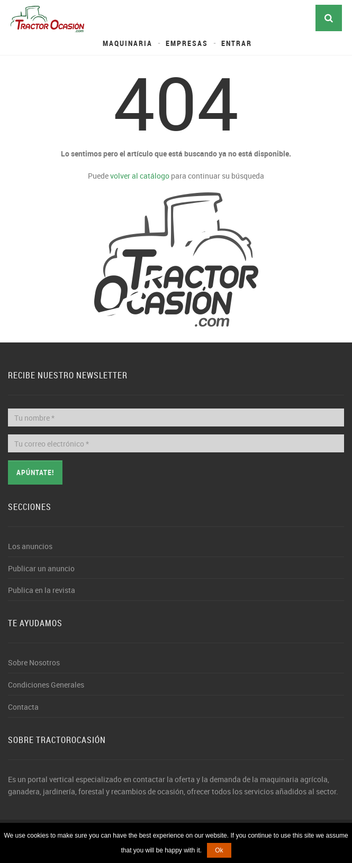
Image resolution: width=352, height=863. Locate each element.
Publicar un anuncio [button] (41, 568)
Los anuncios (30, 546)
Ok (219, 850)
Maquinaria (127, 43)
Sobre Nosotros (34, 662)
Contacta (23, 707)
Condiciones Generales (46, 685)
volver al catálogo (139, 176)
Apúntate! (35, 472)
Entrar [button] (236, 43)
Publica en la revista (41, 590)
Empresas (187, 43)
